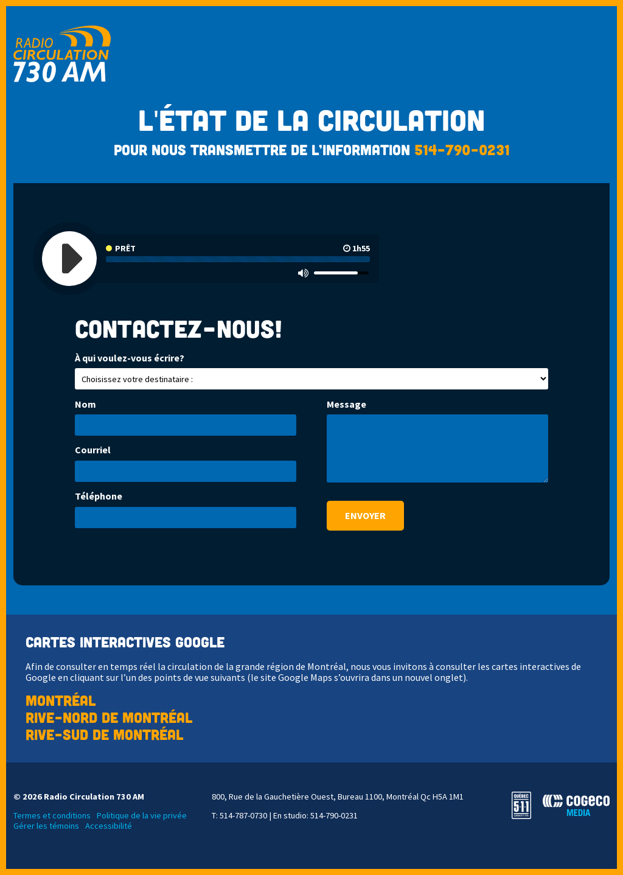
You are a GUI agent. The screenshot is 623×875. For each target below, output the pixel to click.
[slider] (341, 272)
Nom (85, 404)
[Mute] (303, 272)
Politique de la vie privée (142, 816)
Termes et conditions (52, 816)
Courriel (93, 450)
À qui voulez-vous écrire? (129, 358)
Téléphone (98, 496)
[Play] (69, 258)
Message (346, 404)
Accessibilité (108, 826)
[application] (210, 258)
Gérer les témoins (46, 826)
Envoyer (365, 515)
